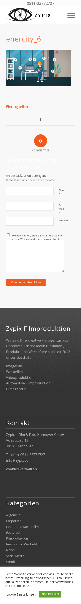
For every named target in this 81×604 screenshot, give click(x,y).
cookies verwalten (21, 469)
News (10, 550)
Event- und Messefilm (22, 526)
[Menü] (69, 15)
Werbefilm (14, 371)
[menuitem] (69, 15)
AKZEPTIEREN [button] (50, 594)
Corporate (13, 521)
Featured (13, 532)
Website (63, 220)
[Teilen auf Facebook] (40, 119)
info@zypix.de (17, 460)
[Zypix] (33, 15)
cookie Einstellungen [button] (21, 594)
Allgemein (13, 515)
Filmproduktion (17, 538)
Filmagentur (16, 389)
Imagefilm (14, 366)
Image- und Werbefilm (23, 544)
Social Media (15, 556)
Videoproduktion (19, 377)
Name (62, 192)
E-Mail (61, 209)
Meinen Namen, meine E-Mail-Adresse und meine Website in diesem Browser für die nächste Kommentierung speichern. (37, 239)
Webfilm (12, 561)
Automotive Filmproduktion (28, 383)
